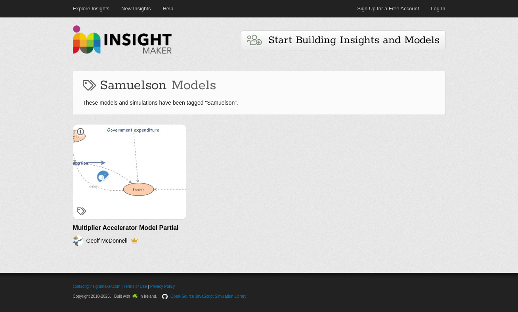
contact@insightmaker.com (96, 286)
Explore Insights (91, 8)
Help (167, 8)
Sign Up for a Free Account (388, 8)
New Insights (136, 8)
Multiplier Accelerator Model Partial (126, 227)
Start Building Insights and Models (343, 40)
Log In (438, 8)
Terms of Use (135, 286)
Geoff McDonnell (107, 240)
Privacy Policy (162, 286)
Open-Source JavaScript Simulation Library (208, 296)
